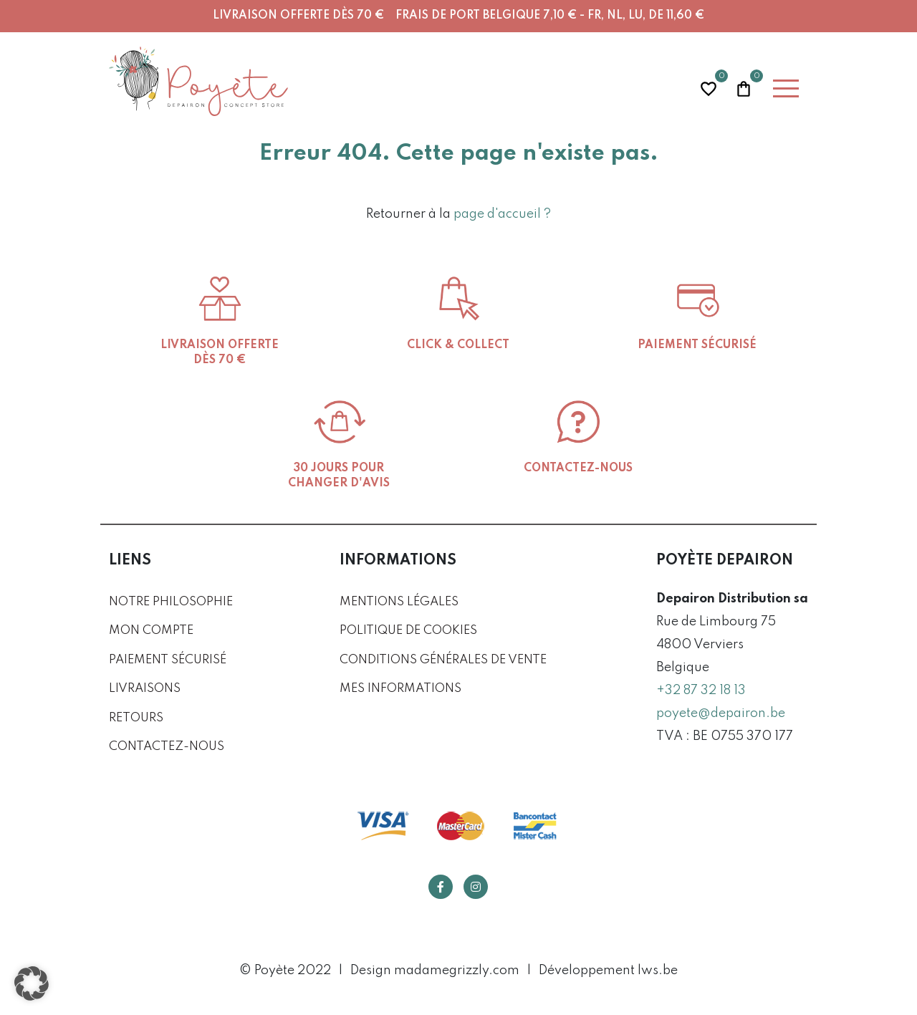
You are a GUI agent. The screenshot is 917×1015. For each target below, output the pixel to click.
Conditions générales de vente (443, 660)
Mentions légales (399, 602)
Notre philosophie (171, 602)
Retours (136, 718)
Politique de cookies (408, 631)
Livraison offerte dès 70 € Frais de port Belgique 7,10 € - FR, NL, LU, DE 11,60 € (458, 15)
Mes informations (400, 689)
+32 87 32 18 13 (701, 690)
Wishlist (708, 87)
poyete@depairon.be (720, 713)
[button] (31, 983)
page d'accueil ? (502, 214)
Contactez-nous (166, 747)
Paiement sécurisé (167, 660)
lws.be (658, 970)
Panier (743, 87)
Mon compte (151, 631)
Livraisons (145, 689)
